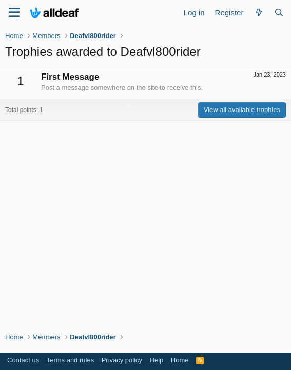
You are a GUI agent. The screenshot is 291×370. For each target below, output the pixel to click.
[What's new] (258, 12)
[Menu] (14, 13)
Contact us (23, 360)
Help (157, 360)
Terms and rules (70, 360)
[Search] (279, 12)
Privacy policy (122, 360)
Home (180, 360)
